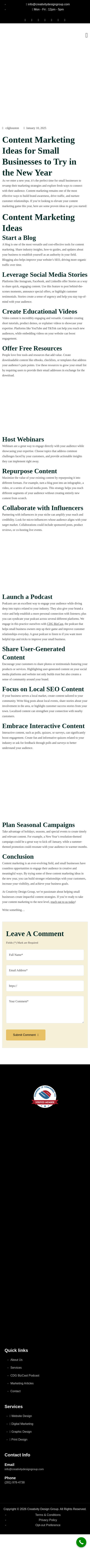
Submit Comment (25, 1034)
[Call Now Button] (81, 1542)
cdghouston (10, 128)
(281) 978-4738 (15, 1482)
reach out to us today (63, 901)
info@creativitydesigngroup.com (24, 1469)
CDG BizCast (55, 623)
